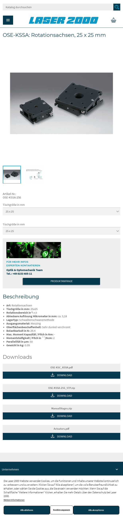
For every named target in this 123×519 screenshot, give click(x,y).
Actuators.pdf (61, 428)
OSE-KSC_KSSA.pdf (61, 367)
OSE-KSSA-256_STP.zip (61, 388)
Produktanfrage (62, 281)
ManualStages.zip (61, 408)
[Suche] (61, 7)
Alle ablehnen (26, 510)
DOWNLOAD (64, 375)
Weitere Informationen (14, 500)
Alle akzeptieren (96, 510)
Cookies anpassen (61, 510)
